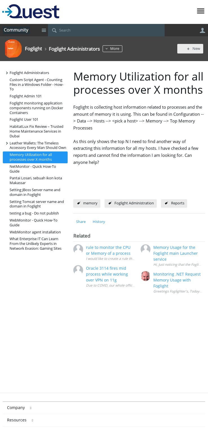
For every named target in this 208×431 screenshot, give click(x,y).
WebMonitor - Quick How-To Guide (33, 222)
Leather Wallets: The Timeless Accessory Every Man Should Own (35, 145)
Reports (177, 203)
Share (81, 221)
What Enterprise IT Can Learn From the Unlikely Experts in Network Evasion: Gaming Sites (35, 243)
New (192, 48)
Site (43, 30)
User (202, 30)
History (99, 221)
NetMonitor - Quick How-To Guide (33, 169)
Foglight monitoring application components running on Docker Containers (36, 108)
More (121, 48)
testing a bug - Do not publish (34, 213)
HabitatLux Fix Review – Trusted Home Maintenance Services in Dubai (36, 131)
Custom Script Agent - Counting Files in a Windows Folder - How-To (36, 84)
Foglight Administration (134, 203)
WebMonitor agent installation (35, 232)
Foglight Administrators (26, 73)
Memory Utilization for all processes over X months (31, 157)
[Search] (106, 30)
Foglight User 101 (24, 119)
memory (90, 203)
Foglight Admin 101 (26, 96)
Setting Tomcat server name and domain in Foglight (37, 204)
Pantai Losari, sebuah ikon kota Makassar (36, 180)
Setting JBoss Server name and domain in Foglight (35, 192)
